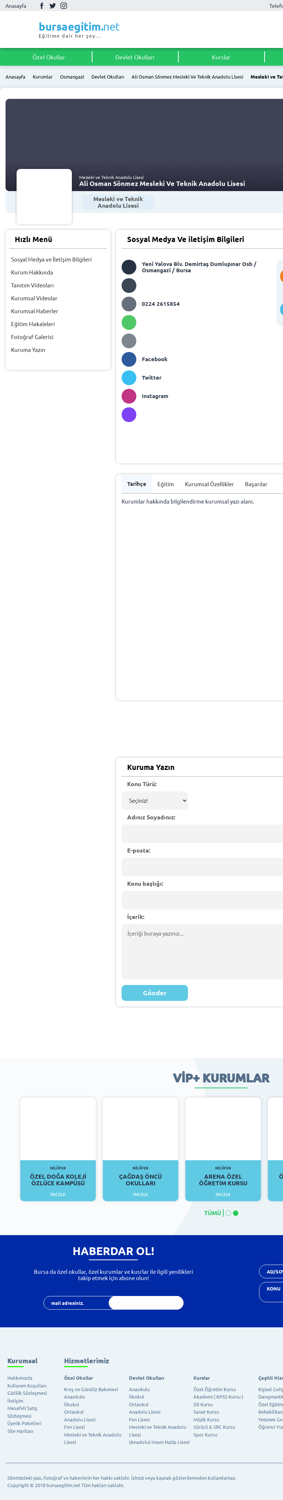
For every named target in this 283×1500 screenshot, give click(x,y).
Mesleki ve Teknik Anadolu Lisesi (118, 202)
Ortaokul (74, 1412)
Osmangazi (72, 77)
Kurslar (221, 57)
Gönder (155, 992)
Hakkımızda (19, 1378)
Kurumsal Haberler (34, 311)
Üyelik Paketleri (24, 1423)
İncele (58, 1194)
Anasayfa (16, 5)
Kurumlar (43, 77)
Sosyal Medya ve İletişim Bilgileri (51, 259)
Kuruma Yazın (28, 349)
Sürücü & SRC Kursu (214, 1427)
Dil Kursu (203, 1404)
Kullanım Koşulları (26, 1385)
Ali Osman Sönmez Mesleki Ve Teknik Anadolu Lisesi (187, 77)
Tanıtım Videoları (32, 285)
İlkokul (71, 1404)
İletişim (15, 1400)
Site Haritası (20, 1431)
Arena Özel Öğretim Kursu (223, 1176)
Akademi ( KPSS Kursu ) (218, 1396)
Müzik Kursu (206, 1419)
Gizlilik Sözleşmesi (27, 1393)
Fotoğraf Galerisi (32, 336)
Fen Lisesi (74, 1427)
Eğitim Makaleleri (33, 324)
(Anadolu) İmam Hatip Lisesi (159, 1442)
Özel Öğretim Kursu (214, 1389)
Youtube (74, 5)
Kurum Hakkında (32, 272)
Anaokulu (74, 1396)
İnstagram (63, 5)
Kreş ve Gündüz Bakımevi (91, 1389)
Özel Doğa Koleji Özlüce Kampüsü (58, 1176)
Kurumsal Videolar (34, 298)
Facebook (41, 5)
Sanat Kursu (206, 1412)
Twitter (52, 5)
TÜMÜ (212, 1213)
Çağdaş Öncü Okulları (140, 1176)
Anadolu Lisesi (79, 1419)
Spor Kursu (205, 1434)
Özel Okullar (48, 57)
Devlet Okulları (134, 57)
